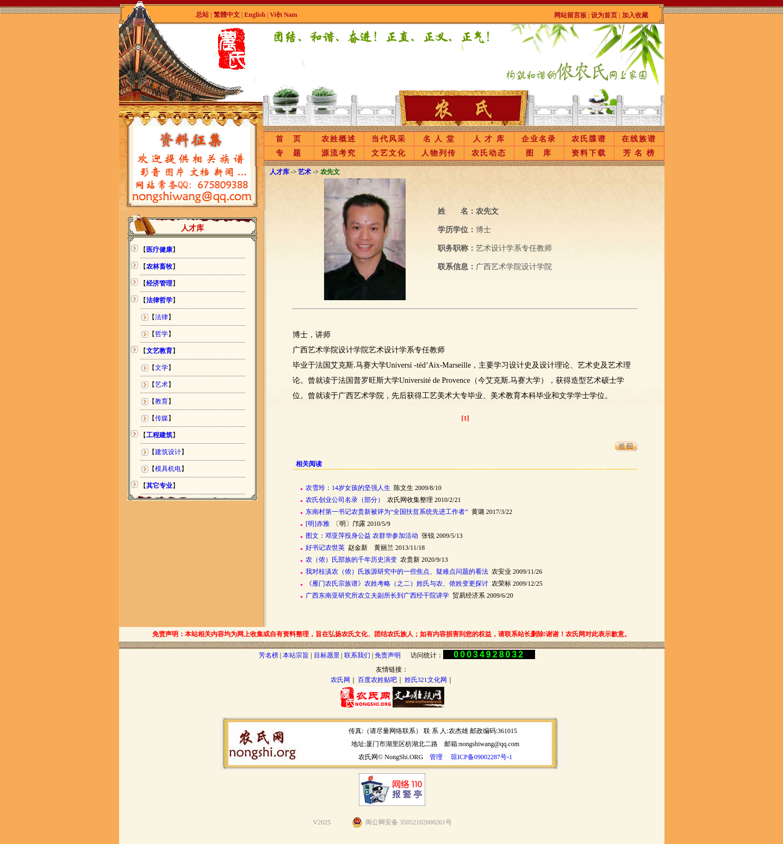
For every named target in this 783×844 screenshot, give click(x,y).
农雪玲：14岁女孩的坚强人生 (348, 488)
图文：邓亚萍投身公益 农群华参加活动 (362, 535)
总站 (202, 14)
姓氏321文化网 (426, 680)
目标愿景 (327, 655)
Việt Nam (283, 14)
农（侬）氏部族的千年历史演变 (351, 559)
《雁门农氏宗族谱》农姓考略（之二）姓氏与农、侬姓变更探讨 (397, 583)
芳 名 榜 (639, 153)
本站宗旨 (296, 655)
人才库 (279, 172)
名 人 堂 (439, 139)
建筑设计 (168, 452)
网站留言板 (570, 15)
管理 (436, 757)
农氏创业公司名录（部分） (345, 500)
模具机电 (168, 469)
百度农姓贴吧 (377, 680)
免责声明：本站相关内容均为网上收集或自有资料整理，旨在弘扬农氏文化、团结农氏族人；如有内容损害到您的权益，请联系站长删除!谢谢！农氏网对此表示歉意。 (391, 634)
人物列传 (438, 153)
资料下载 (588, 153)
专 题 (289, 153)
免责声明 (388, 655)
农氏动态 (488, 153)
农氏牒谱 (588, 139)
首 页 (289, 139)
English (255, 14)
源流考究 (338, 153)
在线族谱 (639, 139)
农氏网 (340, 680)
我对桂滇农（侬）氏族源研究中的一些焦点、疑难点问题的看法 (397, 571)
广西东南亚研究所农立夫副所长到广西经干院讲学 (377, 595)
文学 (161, 367)
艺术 (161, 384)
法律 (161, 317)
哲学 (161, 334)
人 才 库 (489, 139)
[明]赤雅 (318, 524)
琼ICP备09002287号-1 (481, 757)
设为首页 (604, 15)
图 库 (539, 153)
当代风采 (388, 139)
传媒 (161, 418)
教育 (161, 401)
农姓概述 (338, 139)
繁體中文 (227, 14)
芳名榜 (268, 655)
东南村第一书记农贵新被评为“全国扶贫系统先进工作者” (387, 512)
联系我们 (357, 655)
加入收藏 (635, 15)
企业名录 (538, 139)
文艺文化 (388, 153)
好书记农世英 (325, 547)
